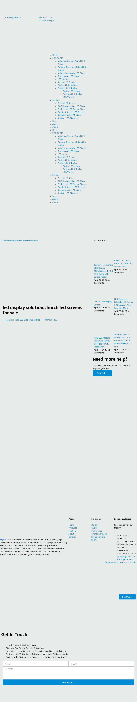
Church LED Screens (67, 103)
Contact (55, 127)
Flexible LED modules (67, 85)
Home (55, 55)
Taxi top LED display (72, 94)
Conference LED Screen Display (72, 109)
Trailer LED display (71, 91)
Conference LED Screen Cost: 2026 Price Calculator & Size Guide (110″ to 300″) (123, 340)
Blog (54, 121)
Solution (56, 100)
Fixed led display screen (12, 240)
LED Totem (68, 97)
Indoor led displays (30, 240)
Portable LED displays (68, 88)
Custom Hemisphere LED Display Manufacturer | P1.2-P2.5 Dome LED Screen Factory (104, 270)
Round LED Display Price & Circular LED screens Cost (123, 263)
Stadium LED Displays (68, 118)
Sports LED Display (66, 82)
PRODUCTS (57, 58)
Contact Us (102, 373)
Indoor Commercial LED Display (72, 73)
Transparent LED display (69, 76)
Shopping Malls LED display (70, 115)
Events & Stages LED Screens (71, 112)
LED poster (63, 79)
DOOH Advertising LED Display (72, 106)
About (55, 124)
